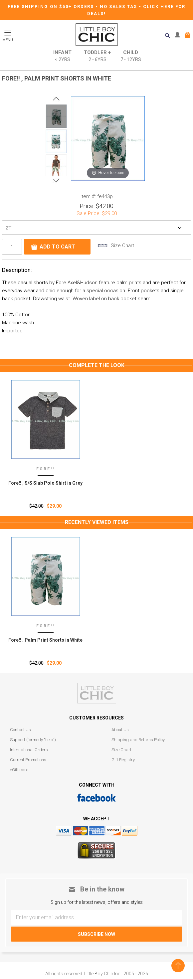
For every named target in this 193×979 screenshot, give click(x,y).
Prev (56, 99)
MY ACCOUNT (179, 35)
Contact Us (20, 729)
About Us (120, 729)
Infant (62, 56)
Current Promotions (28, 759)
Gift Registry (123, 759)
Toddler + (97, 56)
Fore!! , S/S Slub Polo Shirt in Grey (45, 483)
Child (130, 56)
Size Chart (121, 749)
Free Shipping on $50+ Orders (52, 6)
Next (56, 180)
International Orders (29, 749)
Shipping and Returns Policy (138, 739)
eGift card (19, 769)
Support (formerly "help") (33, 739)
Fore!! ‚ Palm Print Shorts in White (45, 640)
